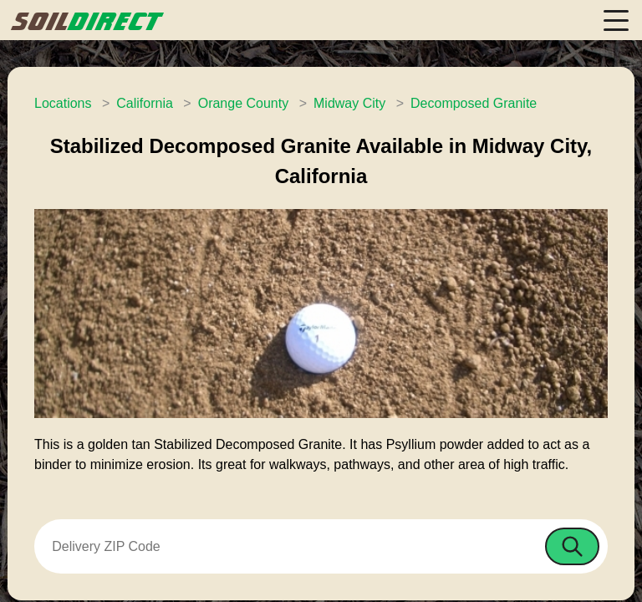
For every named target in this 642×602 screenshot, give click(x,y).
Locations (63, 103)
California (144, 103)
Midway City (349, 103)
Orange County (243, 103)
